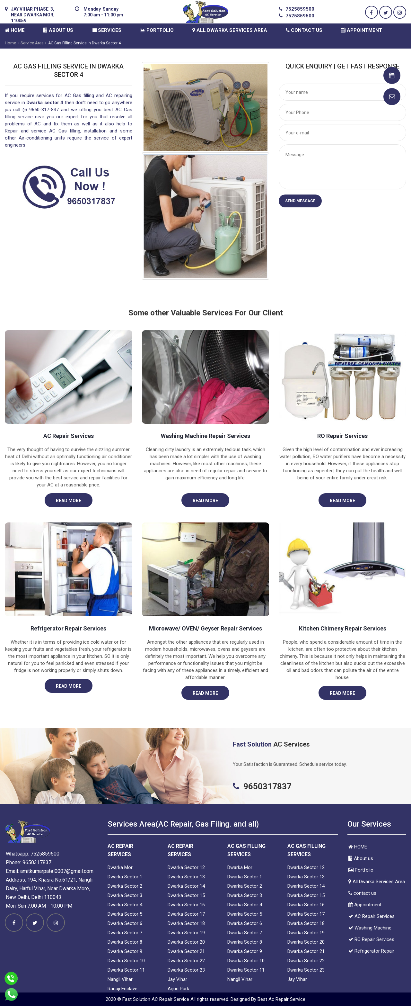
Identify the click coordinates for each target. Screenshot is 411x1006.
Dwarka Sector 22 (186, 961)
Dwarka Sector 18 (186, 923)
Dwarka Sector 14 (186, 886)
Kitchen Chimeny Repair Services (342, 628)
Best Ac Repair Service (281, 999)
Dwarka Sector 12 (186, 867)
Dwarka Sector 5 (125, 914)
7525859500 (299, 9)
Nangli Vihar (120, 979)
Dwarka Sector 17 (186, 914)
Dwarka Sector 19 (186, 933)
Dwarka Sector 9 (125, 951)
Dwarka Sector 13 (186, 877)
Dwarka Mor (120, 867)
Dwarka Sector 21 (186, 951)
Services (106, 30)
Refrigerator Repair (371, 951)
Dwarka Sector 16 (186, 905)
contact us (304, 30)
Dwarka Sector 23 (186, 970)
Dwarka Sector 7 (125, 933)
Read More (68, 500)
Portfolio (157, 30)
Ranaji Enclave (122, 989)
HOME (15, 30)
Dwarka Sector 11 (126, 970)
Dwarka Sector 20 (186, 942)
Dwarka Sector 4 (125, 905)
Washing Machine (369, 928)
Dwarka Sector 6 (125, 923)
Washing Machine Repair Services (205, 435)
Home (10, 43)
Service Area (32, 43)
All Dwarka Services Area (229, 30)
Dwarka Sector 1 (125, 877)
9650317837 (36, 862)
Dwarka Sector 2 (125, 886)
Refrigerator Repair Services (68, 628)
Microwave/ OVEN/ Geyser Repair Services (205, 628)
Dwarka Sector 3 (125, 895)
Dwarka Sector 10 (126, 961)
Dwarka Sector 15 (186, 895)
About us (58, 30)
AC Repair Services (68, 435)
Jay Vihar (177, 979)
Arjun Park (178, 989)
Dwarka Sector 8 (125, 942)
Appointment (361, 30)
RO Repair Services (342, 435)
